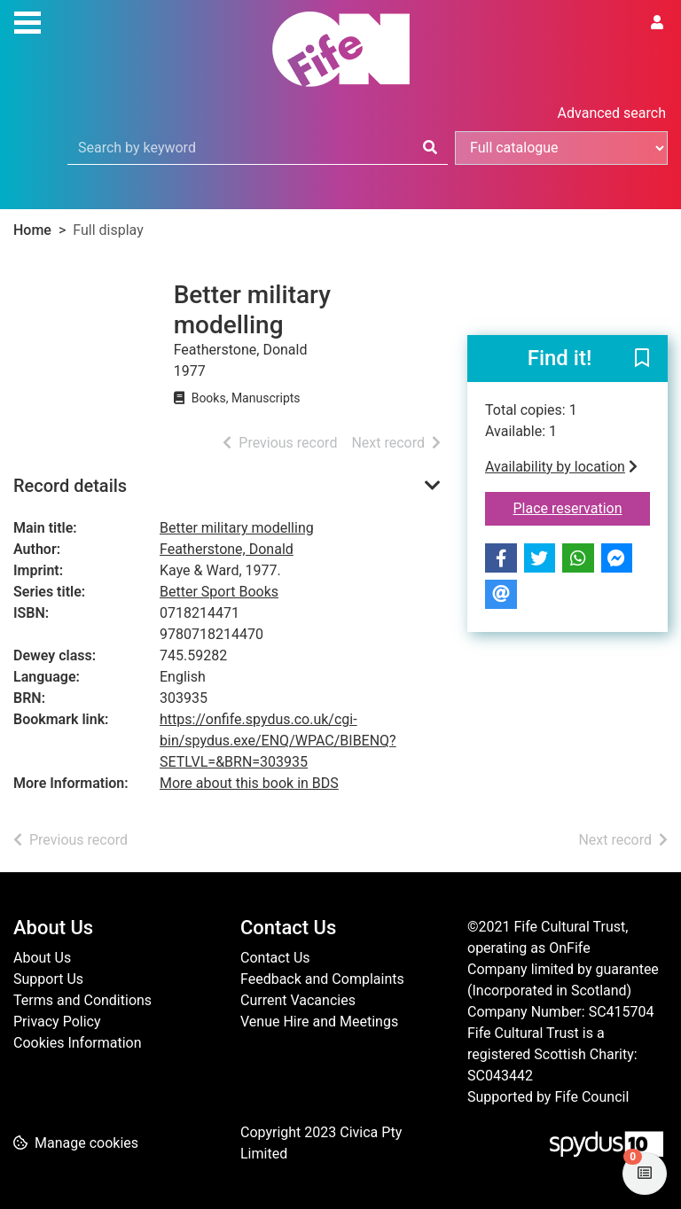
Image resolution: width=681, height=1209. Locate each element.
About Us (42, 957)
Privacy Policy (57, 1021)
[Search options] (561, 148)
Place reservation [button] (582, 507)
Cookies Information (77, 1042)
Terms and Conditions (82, 1000)
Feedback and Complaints (322, 979)
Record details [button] (70, 485)
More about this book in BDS (249, 783)
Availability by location (561, 466)
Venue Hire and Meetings (319, 1021)
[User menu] (657, 23)
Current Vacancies (298, 1000)
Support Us (48, 979)
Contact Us (275, 957)
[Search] (430, 148)
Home (32, 230)
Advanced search (612, 113)
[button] (642, 359)
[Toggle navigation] (27, 20)
